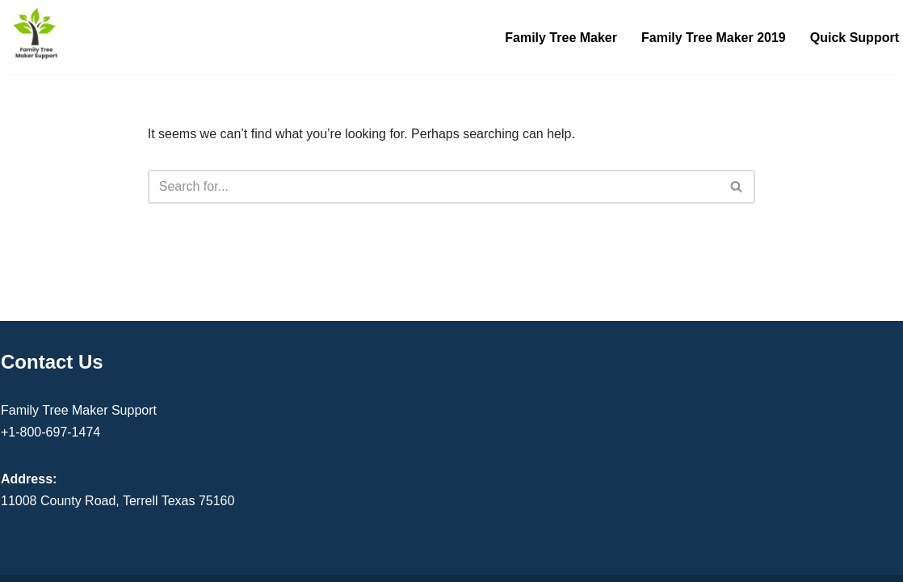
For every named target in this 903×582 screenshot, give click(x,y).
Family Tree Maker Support (79, 410)
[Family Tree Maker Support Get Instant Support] (36, 33)
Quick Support (854, 37)
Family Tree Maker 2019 (713, 37)
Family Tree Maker (561, 37)
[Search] (434, 187)
